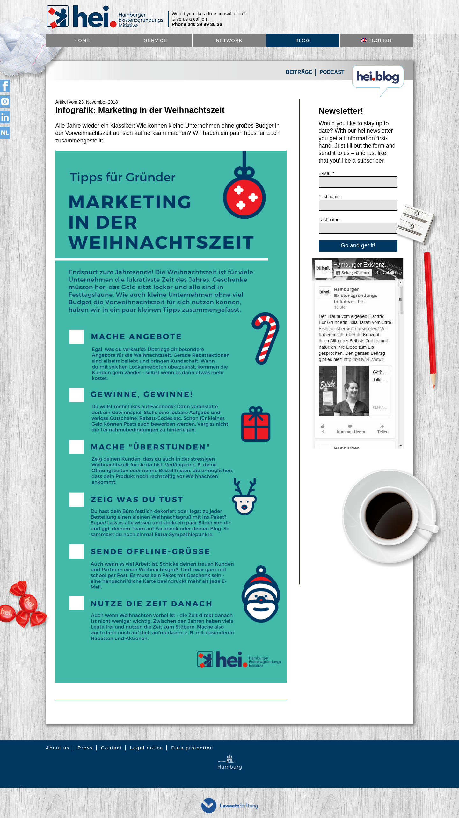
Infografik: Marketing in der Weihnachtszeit (140, 110)
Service (155, 40)
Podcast (331, 72)
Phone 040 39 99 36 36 (197, 24)
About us (58, 747)
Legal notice (146, 747)
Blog (302, 40)
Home (82, 40)
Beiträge (299, 72)
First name (329, 196)
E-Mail (326, 173)
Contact (111, 747)
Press (85, 747)
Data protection (192, 747)
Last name (329, 219)
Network (229, 40)
